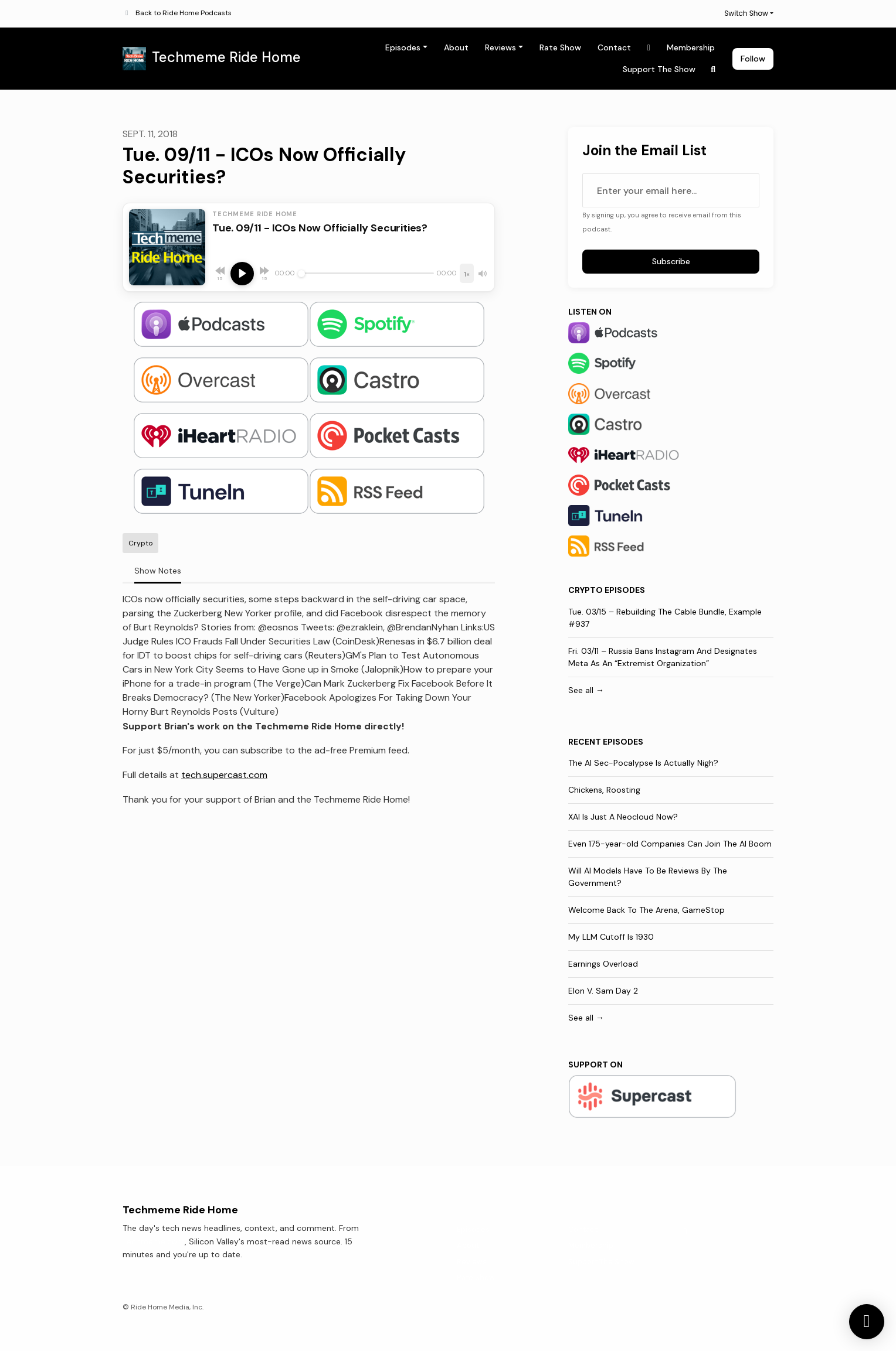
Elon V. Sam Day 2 (603, 990)
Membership (691, 47)
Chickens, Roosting (604, 789)
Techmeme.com (154, 1241)
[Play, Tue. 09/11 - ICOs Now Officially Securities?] (242, 273)
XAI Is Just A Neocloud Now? (623, 816)
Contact (614, 47)
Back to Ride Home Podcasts (183, 13)
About (456, 47)
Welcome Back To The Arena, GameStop (646, 910)
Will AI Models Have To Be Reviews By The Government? (647, 876)
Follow (753, 58)
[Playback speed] (467, 273)
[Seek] (366, 273)
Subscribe (671, 261)
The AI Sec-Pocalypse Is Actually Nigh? (643, 763)
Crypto (585, 590)
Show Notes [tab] (157, 570)
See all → (586, 690)
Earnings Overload (603, 963)
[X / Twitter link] (649, 48)
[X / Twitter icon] (685, 1231)
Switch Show (746, 13)
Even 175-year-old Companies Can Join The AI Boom (670, 843)
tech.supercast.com (224, 775)
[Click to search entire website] (714, 69)
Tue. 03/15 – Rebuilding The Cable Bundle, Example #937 (665, 617)
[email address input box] (670, 190)
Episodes (402, 47)
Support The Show (659, 69)
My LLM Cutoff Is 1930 (611, 937)
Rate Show (560, 47)
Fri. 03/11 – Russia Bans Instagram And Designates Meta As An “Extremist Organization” (662, 657)
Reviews (500, 47)
